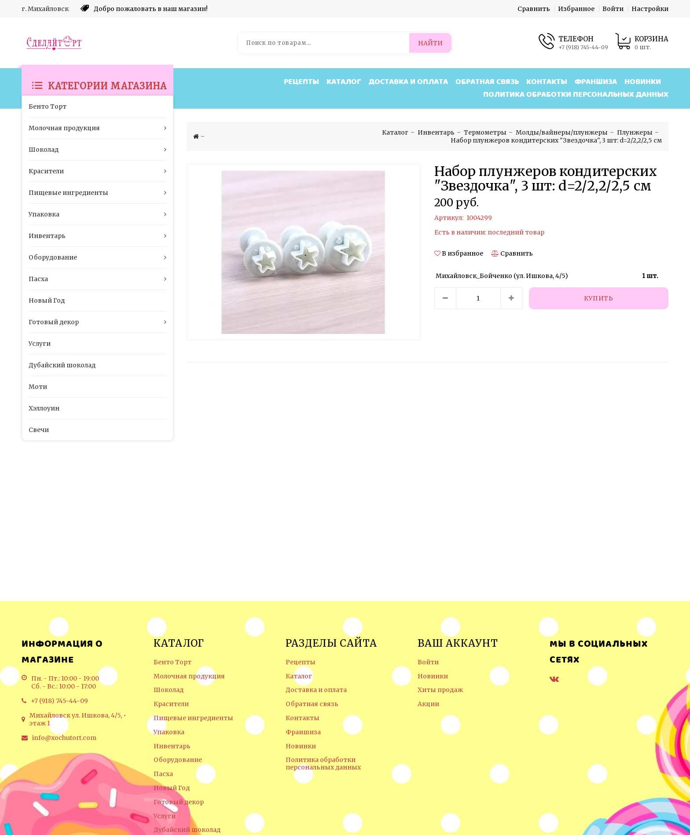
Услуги (165, 816)
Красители (171, 704)
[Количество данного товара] (478, 298)
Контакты (546, 82)
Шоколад (169, 690)
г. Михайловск (45, 9)
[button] (459, 253)
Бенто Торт (172, 662)
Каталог (344, 82)
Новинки (642, 82)
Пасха (163, 774)
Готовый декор (179, 802)
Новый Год (172, 788)
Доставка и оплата (408, 82)
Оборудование (178, 760)
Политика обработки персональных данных (575, 94)
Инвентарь (172, 746)
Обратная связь (487, 82)
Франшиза (596, 82)
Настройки (649, 9)
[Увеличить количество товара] (511, 298)
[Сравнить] (512, 253)
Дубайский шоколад (187, 830)
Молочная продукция (189, 676)
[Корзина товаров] (641, 43)
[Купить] (599, 298)
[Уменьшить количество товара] (445, 298)
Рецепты (301, 82)
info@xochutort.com (64, 738)
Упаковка (169, 732)
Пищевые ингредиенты (193, 718)
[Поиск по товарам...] (324, 43)
